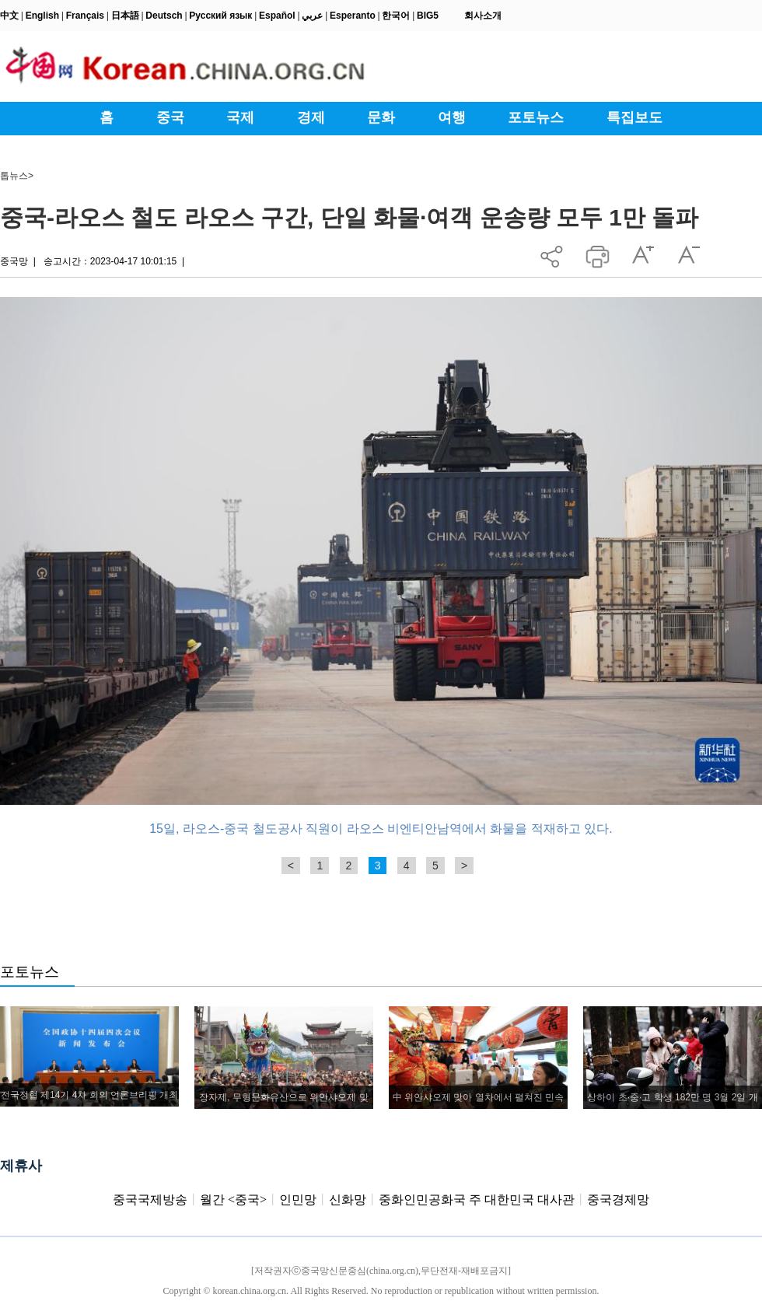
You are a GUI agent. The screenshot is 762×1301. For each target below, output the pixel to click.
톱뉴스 (14, 175)
